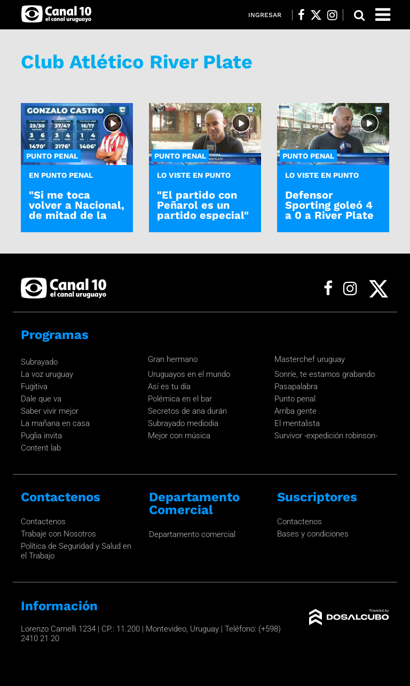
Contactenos (43, 521)
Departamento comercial (192, 534)
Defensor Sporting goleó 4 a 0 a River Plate (329, 205)
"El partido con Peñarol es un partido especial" (203, 205)
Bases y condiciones (313, 534)
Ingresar (264, 15)
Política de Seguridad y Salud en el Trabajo (76, 551)
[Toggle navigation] (382, 14)
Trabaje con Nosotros (58, 534)
